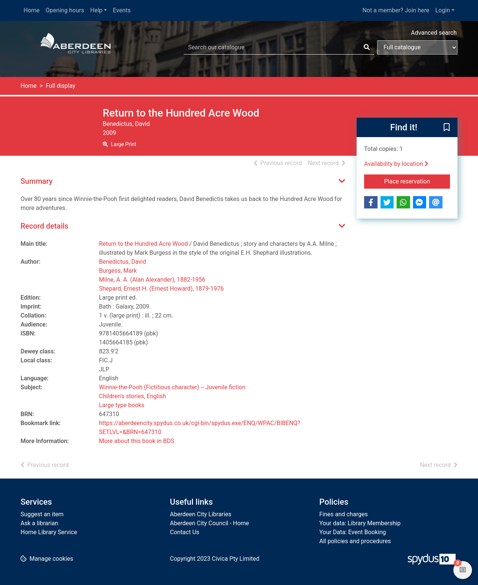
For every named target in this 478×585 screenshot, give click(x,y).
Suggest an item (42, 514)
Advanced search (434, 32)
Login (442, 10)
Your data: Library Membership (360, 523)
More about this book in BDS (136, 441)
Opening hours (65, 10)
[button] (446, 128)
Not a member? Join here (395, 10)
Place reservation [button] (417, 181)
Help (96, 10)
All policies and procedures (355, 541)
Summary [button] (37, 181)
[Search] (366, 47)
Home (32, 10)
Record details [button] (44, 226)
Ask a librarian (39, 523)
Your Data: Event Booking (352, 532)
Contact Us (184, 532)
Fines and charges (343, 514)
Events (121, 10)
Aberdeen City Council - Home (209, 523)
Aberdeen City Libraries (200, 514)
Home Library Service (49, 532)
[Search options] (417, 47)
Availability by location (396, 163)
